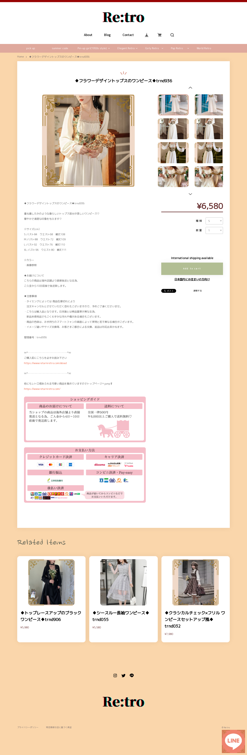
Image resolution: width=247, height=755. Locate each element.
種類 (199, 221)
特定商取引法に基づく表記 (59, 727)
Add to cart (192, 268)
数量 (199, 230)
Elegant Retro (126, 48)
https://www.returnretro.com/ (42, 389)
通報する (197, 290)
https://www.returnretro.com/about (45, 363)
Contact (128, 34)
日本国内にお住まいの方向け (192, 279)
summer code (60, 48)
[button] (190, 87)
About (88, 34)
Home (20, 56)
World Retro (204, 48)
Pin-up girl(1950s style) (92, 48)
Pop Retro (177, 48)
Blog (107, 34)
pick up (30, 48)
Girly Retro (152, 48)
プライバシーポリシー (28, 727)
